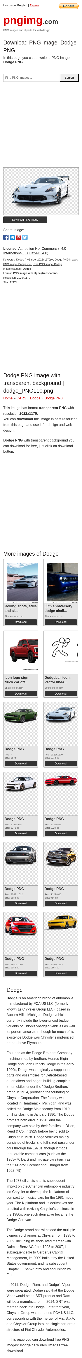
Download (20, 622)
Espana (34, 5)
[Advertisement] (41, 126)
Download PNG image (25, 219)
